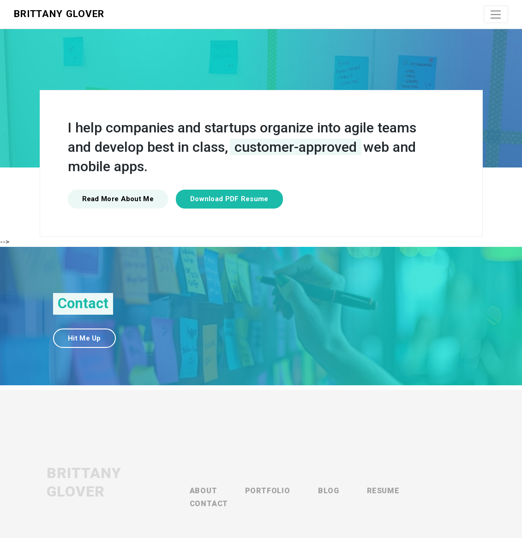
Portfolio (267, 490)
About (203, 490)
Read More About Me (118, 199)
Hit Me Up (84, 338)
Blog (328, 490)
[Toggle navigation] (496, 14)
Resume (383, 490)
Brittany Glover (59, 13)
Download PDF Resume (229, 199)
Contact (209, 503)
